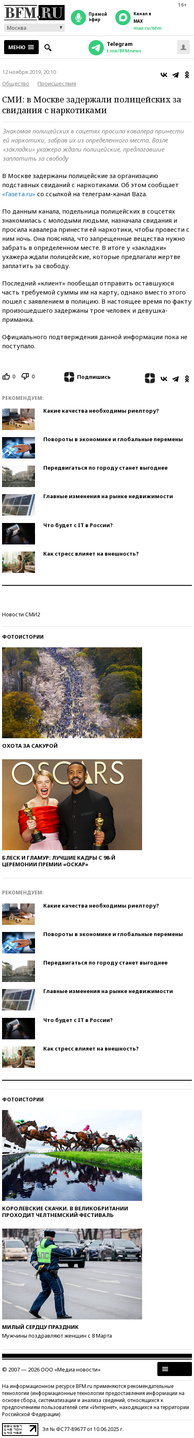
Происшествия (56, 83)
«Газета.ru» (18, 194)
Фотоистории (23, 636)
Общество (15, 83)
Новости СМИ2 (21, 614)
